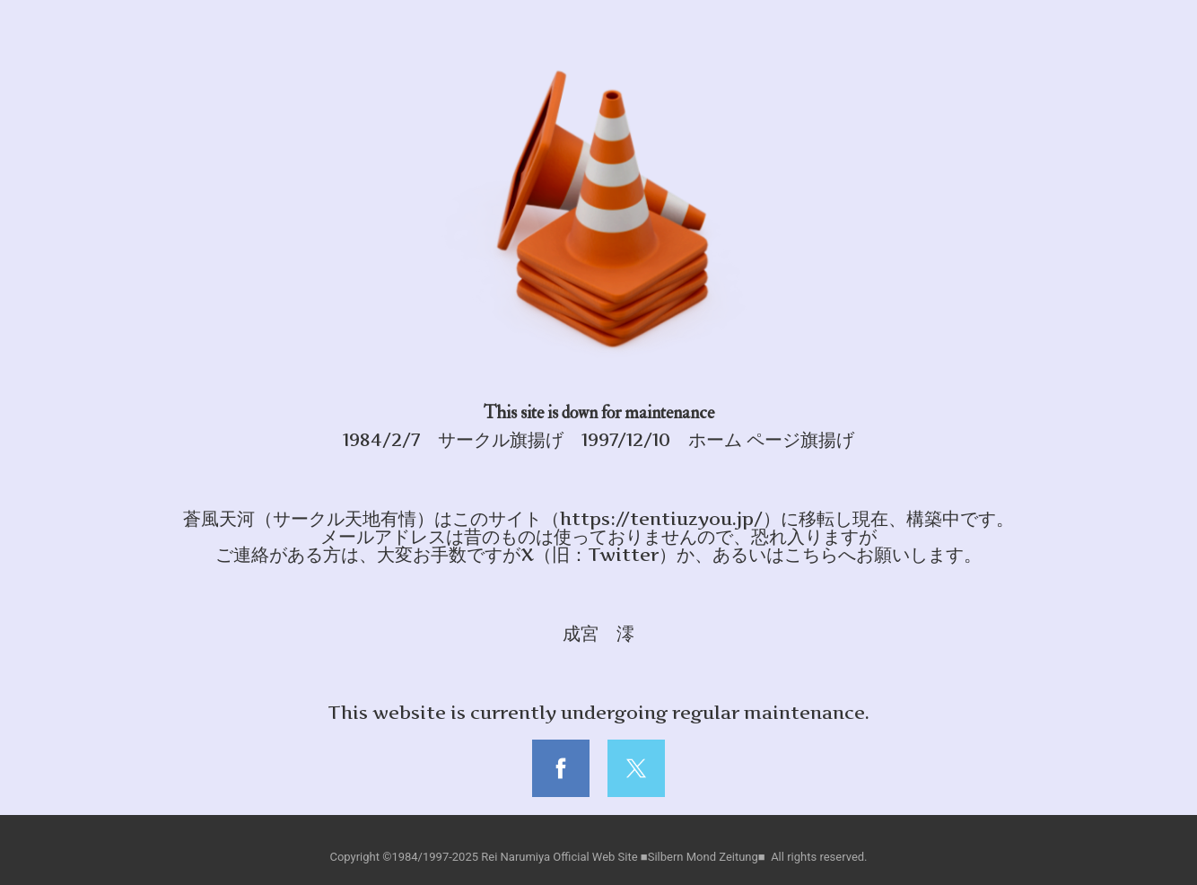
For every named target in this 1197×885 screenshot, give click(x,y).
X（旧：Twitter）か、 (616, 554)
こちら (811, 554)
